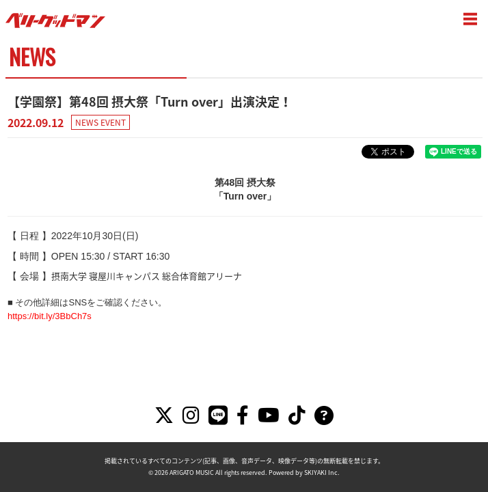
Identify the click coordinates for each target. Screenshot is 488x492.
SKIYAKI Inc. (322, 472)
